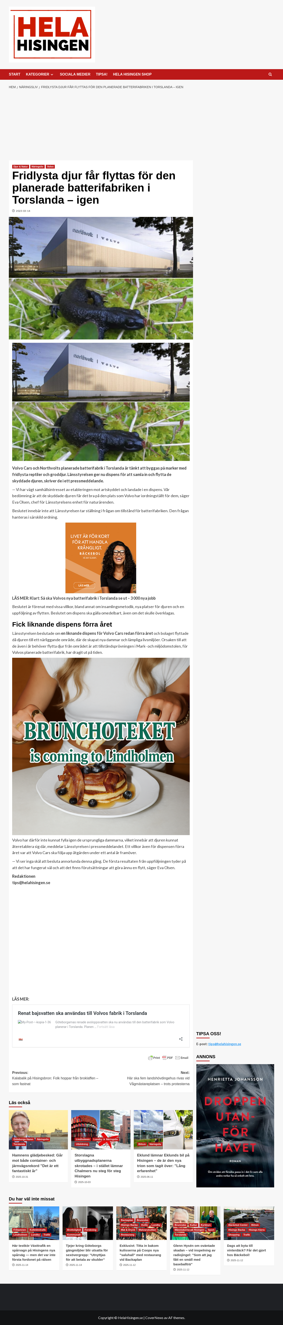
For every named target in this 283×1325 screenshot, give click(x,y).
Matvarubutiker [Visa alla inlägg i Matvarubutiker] (147, 1229)
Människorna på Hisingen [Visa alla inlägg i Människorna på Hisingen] (189, 1229)
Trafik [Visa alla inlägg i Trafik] (47, 1234)
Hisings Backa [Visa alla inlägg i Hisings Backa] (129, 1225)
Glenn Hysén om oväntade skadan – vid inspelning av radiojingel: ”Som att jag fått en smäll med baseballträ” (194, 1255)
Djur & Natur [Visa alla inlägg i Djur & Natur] (20, 166)
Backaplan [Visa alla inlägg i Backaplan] (127, 1220)
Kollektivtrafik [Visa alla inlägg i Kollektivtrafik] (38, 1229)
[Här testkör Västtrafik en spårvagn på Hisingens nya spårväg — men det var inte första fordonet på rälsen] (34, 1223)
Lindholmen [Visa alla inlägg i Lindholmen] (83, 1139)
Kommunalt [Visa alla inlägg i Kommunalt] (74, 1234)
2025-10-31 (22, 1176)
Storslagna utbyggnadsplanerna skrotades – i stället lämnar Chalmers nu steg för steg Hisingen (99, 1165)
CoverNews (154, 1318)
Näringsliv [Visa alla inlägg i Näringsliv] (37, 166)
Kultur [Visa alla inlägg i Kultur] (193, 1225)
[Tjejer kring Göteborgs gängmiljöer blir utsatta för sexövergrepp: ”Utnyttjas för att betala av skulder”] (88, 1223)
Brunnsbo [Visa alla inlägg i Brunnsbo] (142, 1220)
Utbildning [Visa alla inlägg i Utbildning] (82, 1144)
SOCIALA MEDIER (75, 74)
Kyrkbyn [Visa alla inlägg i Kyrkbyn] (205, 1225)
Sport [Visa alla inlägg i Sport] (211, 1229)
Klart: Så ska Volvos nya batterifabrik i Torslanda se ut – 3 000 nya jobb (93, 598)
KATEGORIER (40, 74)
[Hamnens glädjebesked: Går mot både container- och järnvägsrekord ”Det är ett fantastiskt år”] (38, 1129)
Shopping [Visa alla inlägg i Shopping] (234, 1234)
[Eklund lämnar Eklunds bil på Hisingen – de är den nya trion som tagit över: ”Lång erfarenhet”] (163, 1129)
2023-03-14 (23, 210)
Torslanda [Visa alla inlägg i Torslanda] (19, 1144)
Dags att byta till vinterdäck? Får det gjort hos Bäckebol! (246, 1250)
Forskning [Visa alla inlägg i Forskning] (90, 1229)
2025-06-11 (147, 1176)
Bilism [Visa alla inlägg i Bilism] (142, 1144)
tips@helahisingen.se (31, 882)
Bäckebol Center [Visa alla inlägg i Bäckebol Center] (238, 1225)
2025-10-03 (84, 1182)
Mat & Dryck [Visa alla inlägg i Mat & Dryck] (128, 1229)
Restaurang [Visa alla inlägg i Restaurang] (127, 1234)
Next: (145, 1079)
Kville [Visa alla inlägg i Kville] (144, 1225)
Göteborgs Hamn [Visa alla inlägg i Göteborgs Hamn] (23, 1139)
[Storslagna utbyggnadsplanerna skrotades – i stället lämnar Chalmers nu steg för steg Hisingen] (100, 1129)
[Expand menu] (51, 74)
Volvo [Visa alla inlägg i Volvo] (50, 166)
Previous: (56, 1079)
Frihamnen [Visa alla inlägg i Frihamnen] (19, 1229)
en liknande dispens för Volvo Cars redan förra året (107, 633)
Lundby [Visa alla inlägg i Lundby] (98, 1139)
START (14, 74)
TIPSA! (101, 74)
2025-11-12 (129, 1265)
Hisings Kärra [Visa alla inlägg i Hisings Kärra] (257, 1229)
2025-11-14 (22, 1265)
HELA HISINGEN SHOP (132, 74)
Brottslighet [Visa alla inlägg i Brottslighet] (74, 1229)
